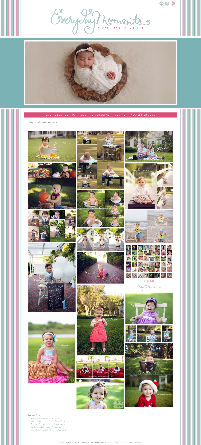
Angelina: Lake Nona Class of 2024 (45, 418)
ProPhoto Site (125, 442)
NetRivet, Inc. (137, 442)
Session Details (101, 115)
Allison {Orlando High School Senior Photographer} (52, 421)
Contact (121, 115)
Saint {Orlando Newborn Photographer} (47, 427)
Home (47, 115)
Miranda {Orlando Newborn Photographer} (49, 430)
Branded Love (112, 442)
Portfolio (79, 115)
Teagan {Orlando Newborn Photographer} (49, 424)
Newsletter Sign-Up (144, 115)
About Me (61, 115)
